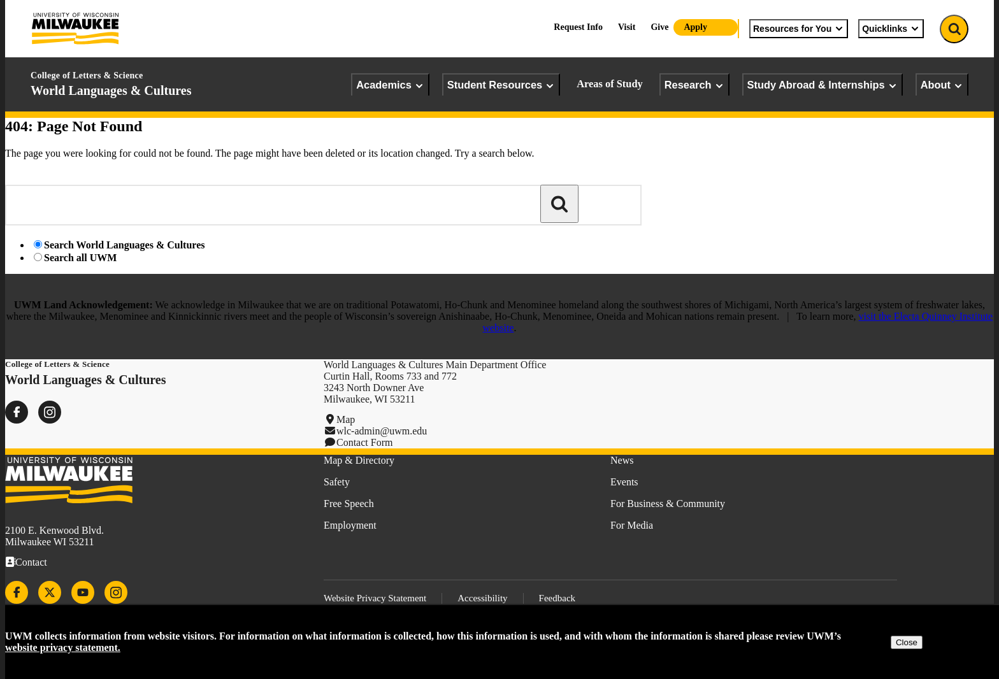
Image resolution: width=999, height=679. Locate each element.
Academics (390, 85)
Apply (695, 27)
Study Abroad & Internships (822, 85)
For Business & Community (667, 503)
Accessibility (482, 598)
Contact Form (364, 442)
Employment (350, 525)
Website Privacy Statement (375, 598)
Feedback (557, 598)
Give (659, 27)
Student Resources (501, 85)
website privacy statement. (62, 647)
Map (345, 419)
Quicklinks (891, 29)
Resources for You (798, 29)
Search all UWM (80, 257)
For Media (631, 525)
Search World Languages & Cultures (124, 244)
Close (906, 642)
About (942, 85)
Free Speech (349, 503)
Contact (31, 562)
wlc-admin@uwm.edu (381, 430)
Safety (337, 481)
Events (624, 481)
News (621, 460)
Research (694, 85)
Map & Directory (359, 460)
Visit (626, 27)
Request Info (578, 27)
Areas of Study (610, 84)
